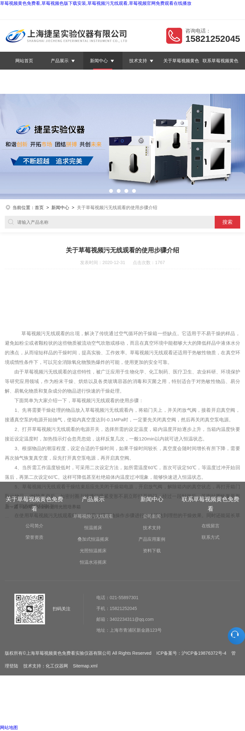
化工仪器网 (57, 613)
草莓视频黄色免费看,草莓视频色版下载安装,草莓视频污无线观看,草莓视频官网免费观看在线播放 (95, 3)
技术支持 (138, 60)
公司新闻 (152, 464)
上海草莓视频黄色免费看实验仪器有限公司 (72, 13)
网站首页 (24, 60)
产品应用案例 (151, 487)
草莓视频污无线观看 (93, 464)
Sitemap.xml (85, 613)
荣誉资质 (34, 485)
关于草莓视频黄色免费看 (181, 69)
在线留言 (172, 13)
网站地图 (9, 727)
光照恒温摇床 (93, 498)
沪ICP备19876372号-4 (204, 601)
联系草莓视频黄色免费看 (212, 13)
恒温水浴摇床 (93, 510)
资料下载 (152, 498)
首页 (39, 207)
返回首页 (148, 13)
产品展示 (60, 60)
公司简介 (34, 473)
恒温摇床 (93, 475)
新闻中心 (99, 60)
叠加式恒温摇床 (93, 487)
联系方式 (210, 485)
